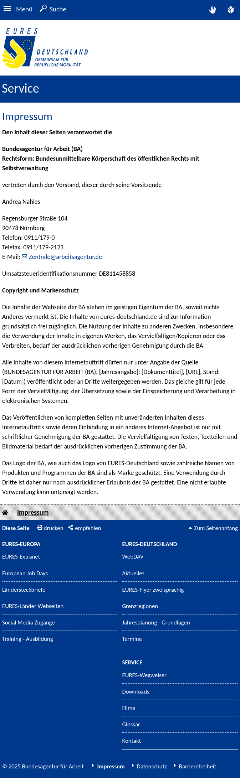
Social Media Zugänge (28, 622)
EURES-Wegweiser (144, 675)
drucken (53, 528)
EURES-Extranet (21, 556)
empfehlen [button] (88, 528)
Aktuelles (133, 573)
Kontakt (131, 741)
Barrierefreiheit (197, 766)
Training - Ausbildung (27, 639)
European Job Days (25, 573)
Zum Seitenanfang (216, 528)
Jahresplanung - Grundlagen (156, 622)
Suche (58, 9)
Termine (132, 639)
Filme (129, 708)
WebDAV (133, 556)
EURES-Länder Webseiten (32, 606)
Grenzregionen (140, 606)
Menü (24, 9)
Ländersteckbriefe (23, 589)
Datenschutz (152, 766)
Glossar (131, 724)
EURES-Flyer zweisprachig (153, 589)
